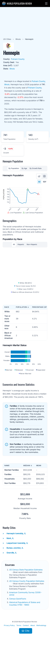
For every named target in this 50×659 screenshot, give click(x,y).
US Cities (7, 39)
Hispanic (20, 248)
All (39, 182)
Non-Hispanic (32, 248)
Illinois (18, 39)
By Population (14, 168)
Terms (18, 634)
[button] (46, 3)
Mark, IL (8, 546)
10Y (44, 182)
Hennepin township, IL (14, 541)
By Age (24, 168)
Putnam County (18, 59)
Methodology (41, 634)
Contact (26, 634)
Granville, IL (10, 561)
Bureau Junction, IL (13, 556)
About (32, 634)
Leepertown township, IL (15, 551)
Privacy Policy (9, 634)
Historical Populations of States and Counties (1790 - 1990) (24, 611)
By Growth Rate (35, 168)
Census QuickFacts (18, 607)
